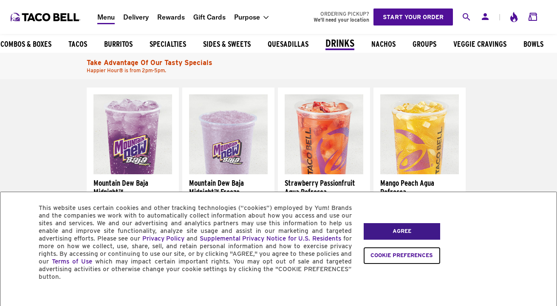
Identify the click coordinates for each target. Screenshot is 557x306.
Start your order (413, 17)
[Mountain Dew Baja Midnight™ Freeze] (228, 172)
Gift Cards (209, 17)
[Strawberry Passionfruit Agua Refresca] (324, 172)
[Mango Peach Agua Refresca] (419, 172)
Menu (106, 17)
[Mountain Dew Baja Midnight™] (132, 172)
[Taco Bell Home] (46, 17)
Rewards (171, 17)
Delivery (136, 17)
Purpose (247, 17)
